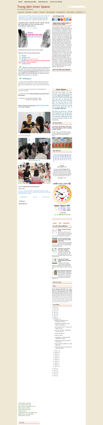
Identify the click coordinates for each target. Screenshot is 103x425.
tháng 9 (56, 354)
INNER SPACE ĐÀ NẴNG (30, 1)
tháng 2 (56, 364)
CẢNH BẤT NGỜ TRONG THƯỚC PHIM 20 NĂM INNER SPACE (64, 260)
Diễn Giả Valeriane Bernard (58, 295)
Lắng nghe (20, 186)
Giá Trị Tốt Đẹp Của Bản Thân (57, 299)
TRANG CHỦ (21, 12)
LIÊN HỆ (20, 1)
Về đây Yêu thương (58, 335)
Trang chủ (35, 197)
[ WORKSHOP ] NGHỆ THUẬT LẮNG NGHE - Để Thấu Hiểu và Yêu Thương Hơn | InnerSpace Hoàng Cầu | (34, 24)
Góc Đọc (42, 12)
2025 (55, 307)
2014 (55, 375)
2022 (55, 312)
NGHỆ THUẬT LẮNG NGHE (38, 15)
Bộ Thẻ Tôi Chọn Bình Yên (63, 297)
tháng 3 (56, 362)
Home (20, 15)
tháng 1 (56, 366)
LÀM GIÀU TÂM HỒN (26, 15)
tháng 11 (57, 350)
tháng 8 (56, 356)
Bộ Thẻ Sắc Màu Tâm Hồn (61, 294)
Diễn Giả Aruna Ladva (62, 293)
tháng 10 (57, 352)
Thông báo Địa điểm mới (59, 333)
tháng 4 (56, 361)
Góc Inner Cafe (61, 12)
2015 (55, 373)
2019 (55, 317)
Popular (54, 223)
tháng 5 (56, 359)
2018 (55, 368)
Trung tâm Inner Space (33, 7)
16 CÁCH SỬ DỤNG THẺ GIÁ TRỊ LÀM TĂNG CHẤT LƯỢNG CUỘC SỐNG (62, 128)
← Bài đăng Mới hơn (23, 197)
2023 (55, 310)
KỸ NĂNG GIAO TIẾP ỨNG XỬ (63, 301)
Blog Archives (66, 223)
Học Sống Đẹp (55, 301)
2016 (55, 372)
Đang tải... (54, 220)
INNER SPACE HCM (43, 1)
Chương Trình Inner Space (65, 290)
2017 (55, 370)
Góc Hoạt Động (50, 12)
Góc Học (35, 12)
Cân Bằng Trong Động (59, 298)
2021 (55, 314)
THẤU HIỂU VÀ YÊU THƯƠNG (25, 18)
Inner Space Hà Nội (64, 155)
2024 (55, 309)
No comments (34, 28)
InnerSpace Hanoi (22, 28)
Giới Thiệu (28, 12)
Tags (60, 223)
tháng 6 (56, 357)
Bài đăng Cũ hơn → (46, 197)
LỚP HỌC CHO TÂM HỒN (56, 1)
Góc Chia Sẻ (79, 12)
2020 (55, 316)
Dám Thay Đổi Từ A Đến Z (67, 298)
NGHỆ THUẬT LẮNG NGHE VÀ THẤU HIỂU (39, 17)
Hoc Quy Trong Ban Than (58, 300)
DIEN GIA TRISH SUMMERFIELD (59, 291)
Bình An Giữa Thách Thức (63, 296)
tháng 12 (57, 319)
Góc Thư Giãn (70, 12)
